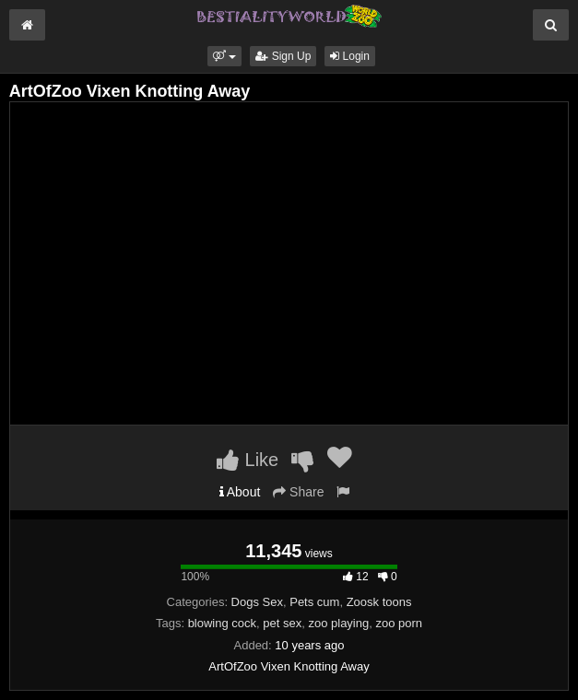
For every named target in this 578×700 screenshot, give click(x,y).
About (240, 491)
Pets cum (314, 602)
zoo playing (338, 623)
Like (247, 459)
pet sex (282, 623)
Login (350, 56)
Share (298, 491)
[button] (224, 56)
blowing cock (222, 623)
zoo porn (398, 623)
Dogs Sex (257, 602)
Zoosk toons (379, 602)
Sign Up (283, 56)
